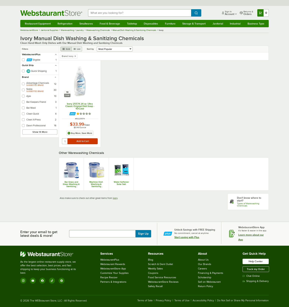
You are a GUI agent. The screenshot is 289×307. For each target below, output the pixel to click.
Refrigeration (65, 23)
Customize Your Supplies (114, 273)
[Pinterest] (62, 281)
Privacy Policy (163, 300)
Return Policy (205, 286)
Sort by (90, 49)
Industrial (235, 23)
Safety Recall (155, 286)
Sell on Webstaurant (209, 281)
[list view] (77, 49)
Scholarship (204, 277)
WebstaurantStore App (113, 268)
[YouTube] (33, 281)
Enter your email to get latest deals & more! (38, 233)
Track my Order (256, 269)
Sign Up (143, 233)
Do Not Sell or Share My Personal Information (243, 300)
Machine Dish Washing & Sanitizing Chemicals (96, 184)
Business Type (256, 23)
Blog (150, 259)
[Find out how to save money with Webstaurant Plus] (72, 113)
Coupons (153, 273)
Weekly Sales (155, 268)
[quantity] (65, 141)
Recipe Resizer (109, 277)
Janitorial (218, 23)
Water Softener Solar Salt (121, 183)
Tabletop (132, 23)
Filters (25, 49)
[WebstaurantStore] (50, 254)
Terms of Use (181, 300)
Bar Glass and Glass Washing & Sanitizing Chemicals (71, 184)
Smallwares (86, 23)
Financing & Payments (210, 273)
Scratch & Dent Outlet (160, 264)
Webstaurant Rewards (112, 264)
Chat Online (251, 276)
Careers (202, 268)
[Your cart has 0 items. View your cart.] (263, 13)
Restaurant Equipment (38, 23)
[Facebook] (42, 281)
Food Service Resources (162, 277)
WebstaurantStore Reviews (163, 281)
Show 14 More (39, 132)
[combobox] (139, 13)
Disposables (151, 23)
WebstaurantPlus (109, 259)
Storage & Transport (194, 23)
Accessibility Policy (203, 300)
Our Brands (204, 264)
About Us (203, 259)
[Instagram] (23, 281)
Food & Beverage (110, 23)
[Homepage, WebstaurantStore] (51, 13)
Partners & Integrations (113, 281)
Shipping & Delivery (256, 281)
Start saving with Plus (186, 237)
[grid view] (66, 49)
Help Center (256, 261)
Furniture (170, 23)
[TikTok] (52, 281)
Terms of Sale (145, 300)
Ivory (115, 198)
